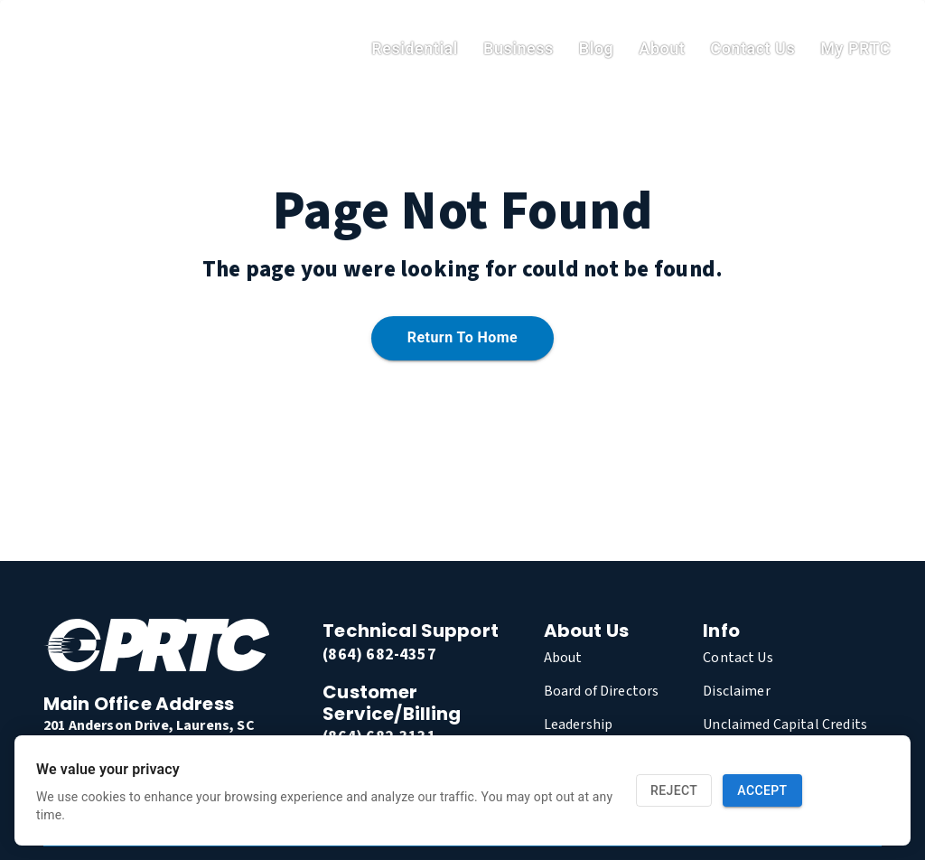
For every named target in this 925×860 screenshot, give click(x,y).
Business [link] (518, 49)
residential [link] (415, 49)
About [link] (661, 49)
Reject (674, 791)
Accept (762, 791)
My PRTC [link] (855, 49)
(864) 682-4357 (378, 654)
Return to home (462, 338)
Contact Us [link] (752, 49)
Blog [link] (596, 49)
